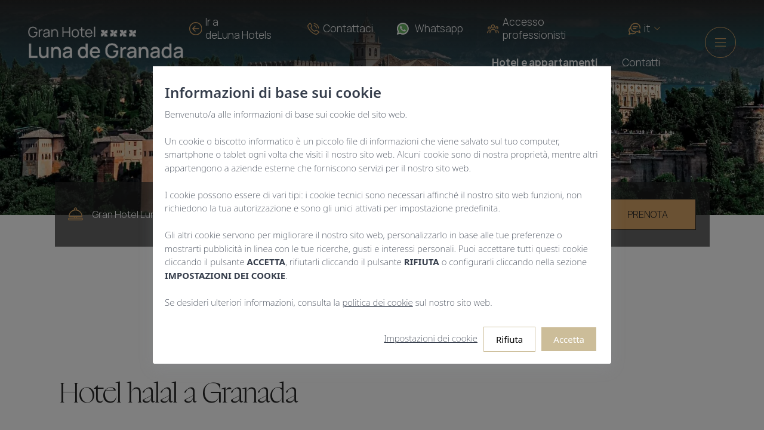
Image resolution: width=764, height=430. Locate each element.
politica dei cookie (378, 302)
